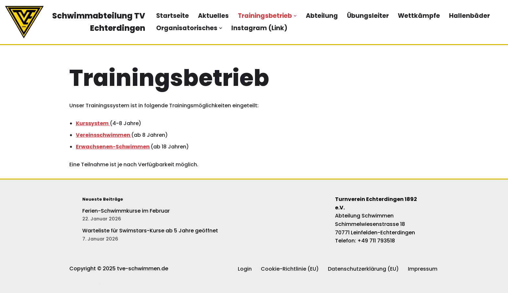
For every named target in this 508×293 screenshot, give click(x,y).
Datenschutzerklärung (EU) (363, 269)
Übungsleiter (368, 15)
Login (245, 269)
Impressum (422, 269)
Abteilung (322, 15)
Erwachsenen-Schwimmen (113, 146)
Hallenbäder (469, 15)
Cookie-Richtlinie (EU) (290, 269)
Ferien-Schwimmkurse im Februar (126, 211)
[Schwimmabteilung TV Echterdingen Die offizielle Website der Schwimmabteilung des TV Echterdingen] (75, 22)
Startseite (172, 15)
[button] (295, 16)
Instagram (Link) (259, 28)
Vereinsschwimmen (103, 135)
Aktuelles (213, 15)
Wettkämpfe (419, 15)
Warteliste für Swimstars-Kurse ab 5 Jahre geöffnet (150, 230)
